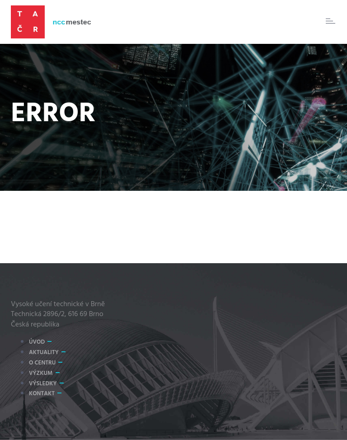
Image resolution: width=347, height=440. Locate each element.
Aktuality (44, 352)
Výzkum (41, 373)
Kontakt (42, 393)
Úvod (37, 342)
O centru (42, 363)
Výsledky (43, 383)
